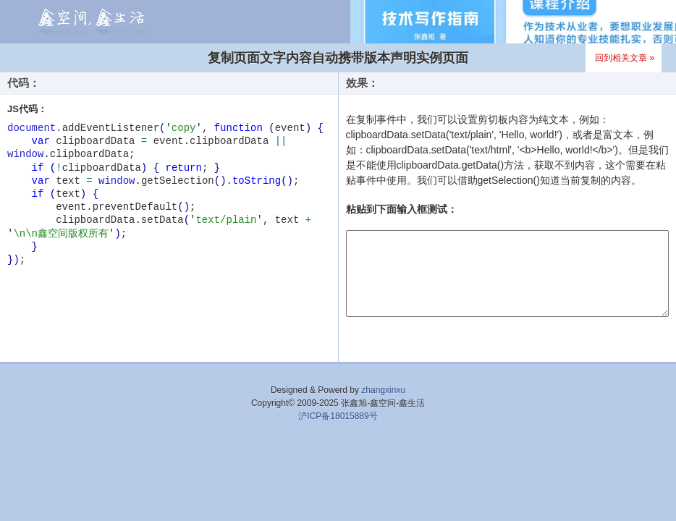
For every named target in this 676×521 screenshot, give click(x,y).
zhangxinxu (383, 390)
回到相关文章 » (624, 58)
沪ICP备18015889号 (337, 416)
